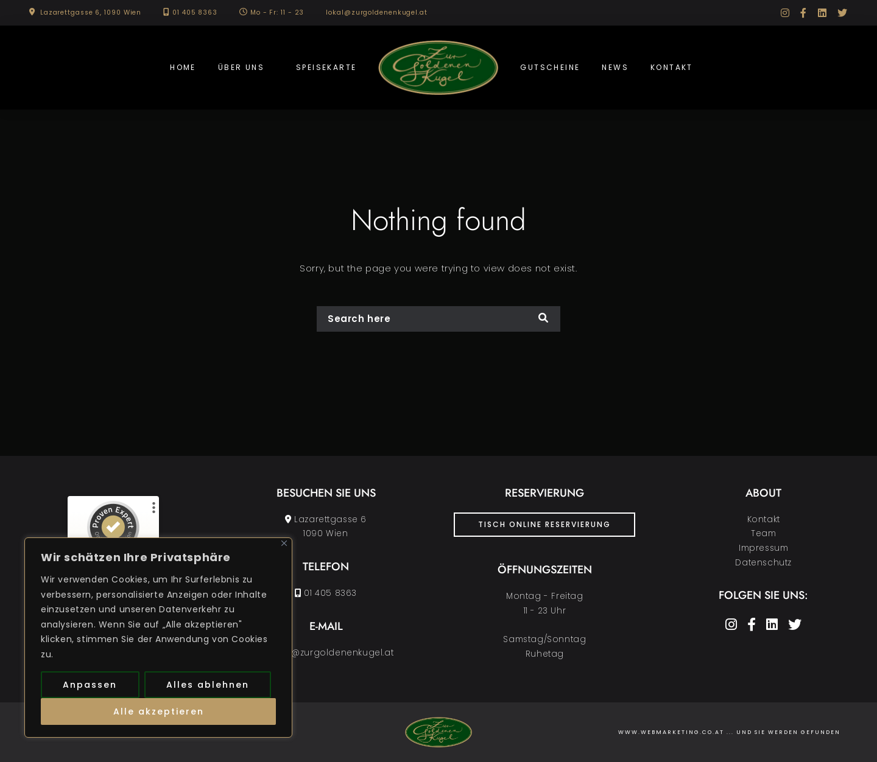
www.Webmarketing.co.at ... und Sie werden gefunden (729, 732)
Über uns (241, 67)
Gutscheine (550, 67)
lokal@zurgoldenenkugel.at (377, 12)
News (615, 67)
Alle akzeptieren (158, 711)
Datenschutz (763, 562)
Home (183, 67)
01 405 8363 (194, 12)
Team (763, 533)
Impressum (763, 548)
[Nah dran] (284, 543)
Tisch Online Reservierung (544, 524)
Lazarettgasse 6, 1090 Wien (90, 12)
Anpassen (90, 685)
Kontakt (671, 67)
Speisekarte (326, 67)
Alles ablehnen (207, 685)
